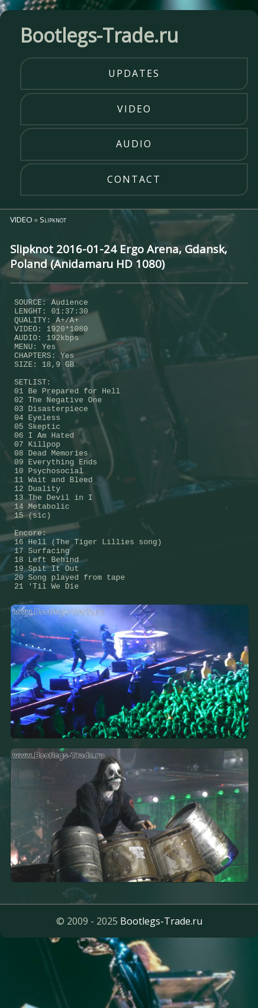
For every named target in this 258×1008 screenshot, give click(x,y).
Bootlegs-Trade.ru (161, 981)
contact (134, 179)
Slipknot (53, 219)
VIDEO (21, 219)
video (134, 108)
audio (134, 143)
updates (134, 73)
